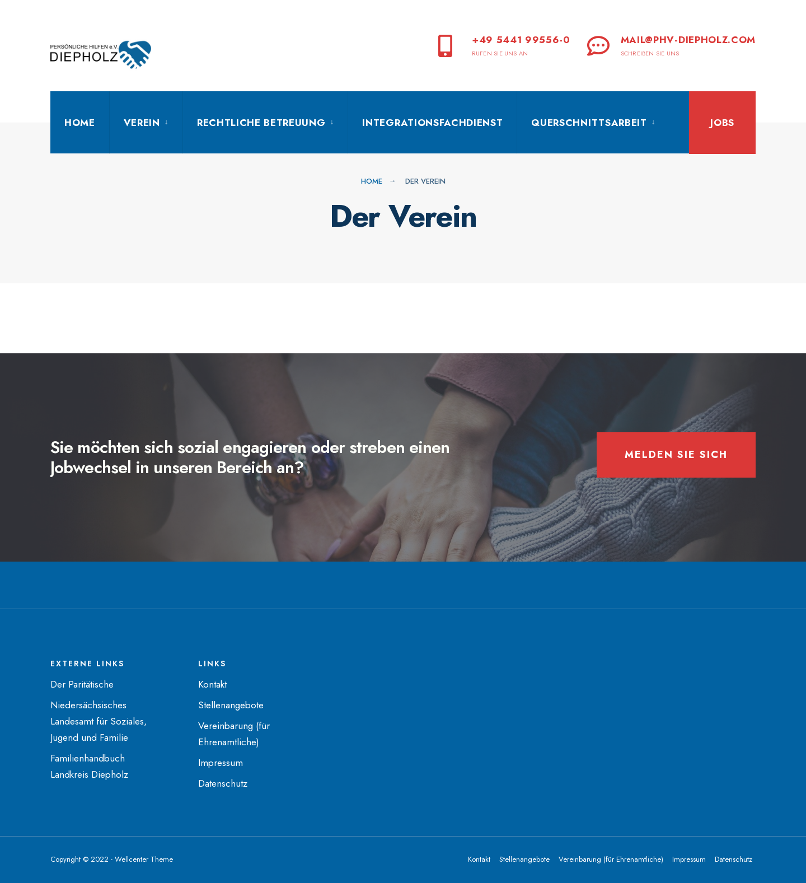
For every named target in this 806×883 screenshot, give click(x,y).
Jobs (722, 122)
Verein (142, 122)
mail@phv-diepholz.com (671, 45)
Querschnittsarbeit (588, 122)
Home (79, 122)
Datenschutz (222, 783)
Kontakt (212, 684)
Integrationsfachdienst (432, 122)
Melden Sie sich (676, 454)
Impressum (220, 762)
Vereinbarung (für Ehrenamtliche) (611, 859)
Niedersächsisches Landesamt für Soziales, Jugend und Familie (98, 721)
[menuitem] (145, 122)
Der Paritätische (82, 684)
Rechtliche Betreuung (261, 122)
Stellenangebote (231, 705)
